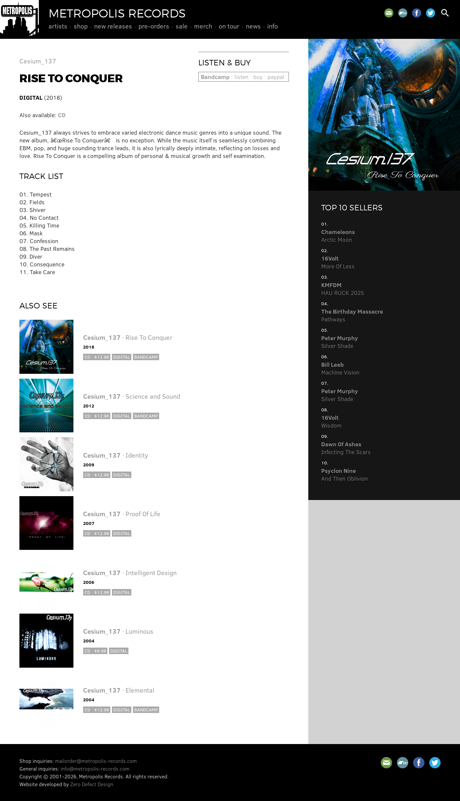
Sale (182, 26)
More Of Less (338, 262)
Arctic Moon (338, 235)
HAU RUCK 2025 (342, 288)
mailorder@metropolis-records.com (96, 760)
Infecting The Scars (346, 448)
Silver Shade (339, 342)
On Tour (229, 26)
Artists (58, 26)
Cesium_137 (37, 60)
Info (272, 26)
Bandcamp (146, 357)
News (253, 26)
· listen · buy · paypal (242, 77)
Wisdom (331, 421)
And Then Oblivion (344, 474)
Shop (81, 26)
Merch (203, 26)
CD (62, 115)
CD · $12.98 (96, 357)
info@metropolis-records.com (94, 768)
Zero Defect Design (91, 784)
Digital (121, 357)
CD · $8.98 (95, 651)
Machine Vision (340, 368)
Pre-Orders (153, 26)
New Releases (113, 26)
